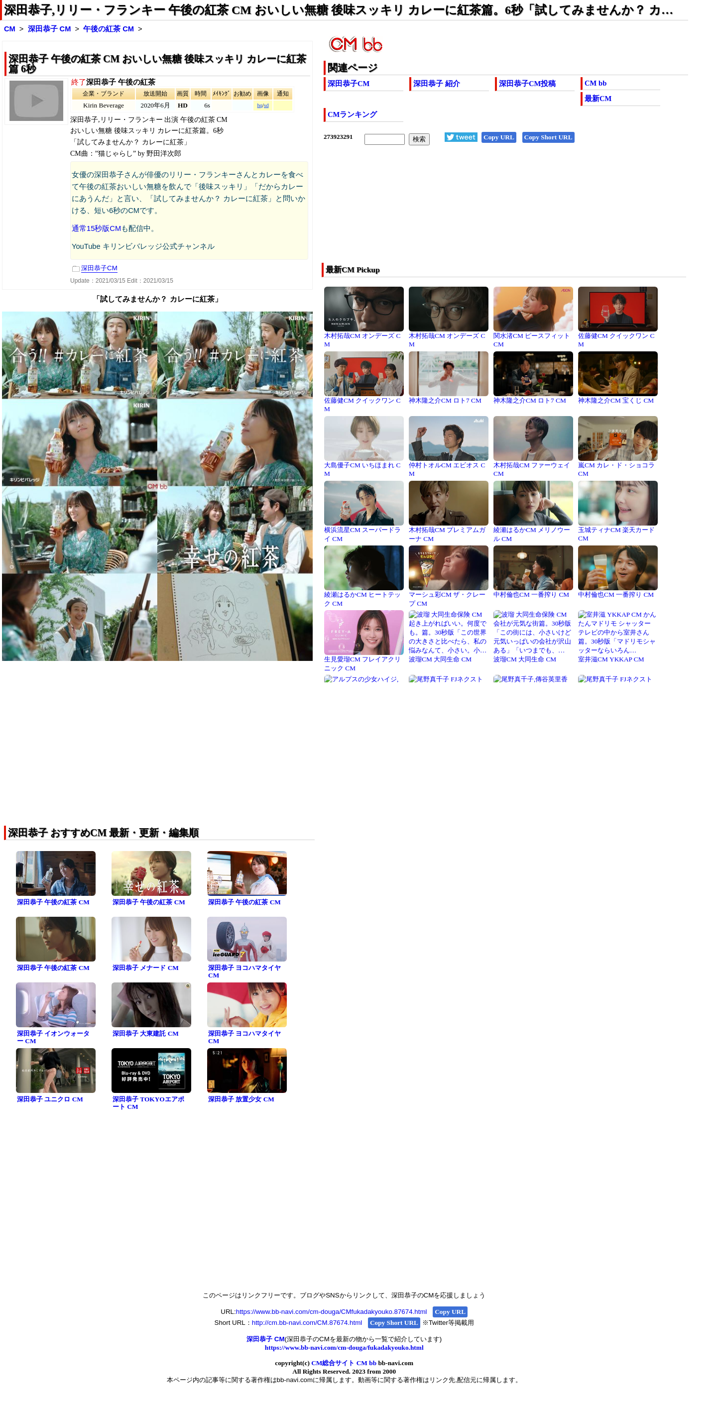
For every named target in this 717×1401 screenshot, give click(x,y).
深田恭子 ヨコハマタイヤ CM (244, 971)
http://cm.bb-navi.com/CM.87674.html (307, 1322)
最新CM (598, 99)
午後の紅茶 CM (108, 29)
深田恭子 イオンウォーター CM (53, 1037)
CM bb (595, 83)
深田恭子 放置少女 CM (241, 1099)
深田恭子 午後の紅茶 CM (53, 902)
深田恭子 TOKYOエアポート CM (148, 1102)
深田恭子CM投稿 (527, 84)
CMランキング (352, 114)
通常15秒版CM (96, 228)
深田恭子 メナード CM (146, 967)
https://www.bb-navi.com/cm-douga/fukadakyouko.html (344, 1347)
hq (259, 105)
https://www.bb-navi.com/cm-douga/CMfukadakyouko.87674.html (331, 1311)
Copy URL (498, 137)
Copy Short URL (548, 137)
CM (9, 29)
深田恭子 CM (49, 29)
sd (266, 105)
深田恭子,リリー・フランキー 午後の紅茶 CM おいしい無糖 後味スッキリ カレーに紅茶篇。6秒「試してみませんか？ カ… (338, 9)
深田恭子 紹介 (436, 84)
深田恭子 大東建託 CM (146, 1033)
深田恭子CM (348, 84)
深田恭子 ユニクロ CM (50, 1099)
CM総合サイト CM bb (343, 1363)
